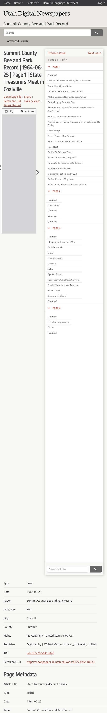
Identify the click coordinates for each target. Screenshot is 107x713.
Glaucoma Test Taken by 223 (62, 173)
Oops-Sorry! (54, 130)
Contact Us (32, 3)
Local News (53, 205)
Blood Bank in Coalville (59, 168)
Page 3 (56, 228)
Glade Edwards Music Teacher (63, 285)
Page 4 (56, 308)
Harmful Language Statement (60, 3)
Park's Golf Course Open (60, 152)
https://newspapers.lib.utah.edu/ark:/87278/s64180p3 (61, 662)
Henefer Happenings (58, 321)
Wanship (52, 215)
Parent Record (12, 105)
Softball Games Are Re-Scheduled (64, 116)
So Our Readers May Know (61, 179)
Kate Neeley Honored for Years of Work (67, 184)
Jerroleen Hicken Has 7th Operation (65, 91)
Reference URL (12, 101)
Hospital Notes (55, 258)
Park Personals (55, 247)
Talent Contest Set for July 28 (62, 157)
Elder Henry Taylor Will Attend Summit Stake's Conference (71, 109)
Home (7, 3)
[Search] (47, 32)
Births (51, 327)
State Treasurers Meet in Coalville (65, 141)
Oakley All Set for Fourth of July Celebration (69, 80)
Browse (18, 3)
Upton (51, 252)
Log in (101, 3)
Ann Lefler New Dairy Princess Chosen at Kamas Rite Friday (74, 123)
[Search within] (67, 569)
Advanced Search (17, 41)
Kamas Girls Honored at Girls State (65, 162)
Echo (50, 268)
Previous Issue (56, 53)
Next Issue (94, 53)
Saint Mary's (54, 290)
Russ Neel (53, 146)
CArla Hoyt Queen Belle (59, 86)
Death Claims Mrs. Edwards (62, 136)
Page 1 (56, 66)
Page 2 (56, 191)
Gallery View (32, 101)
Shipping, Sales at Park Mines (62, 241)
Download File (12, 96)
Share (27, 96)
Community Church (57, 295)
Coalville (52, 263)
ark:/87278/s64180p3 (40, 653)
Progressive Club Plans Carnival (63, 279)
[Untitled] (52, 75)
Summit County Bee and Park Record (36, 23)
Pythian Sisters (55, 274)
